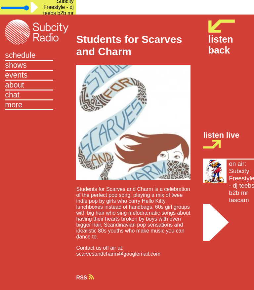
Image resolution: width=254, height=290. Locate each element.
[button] (38, 105)
